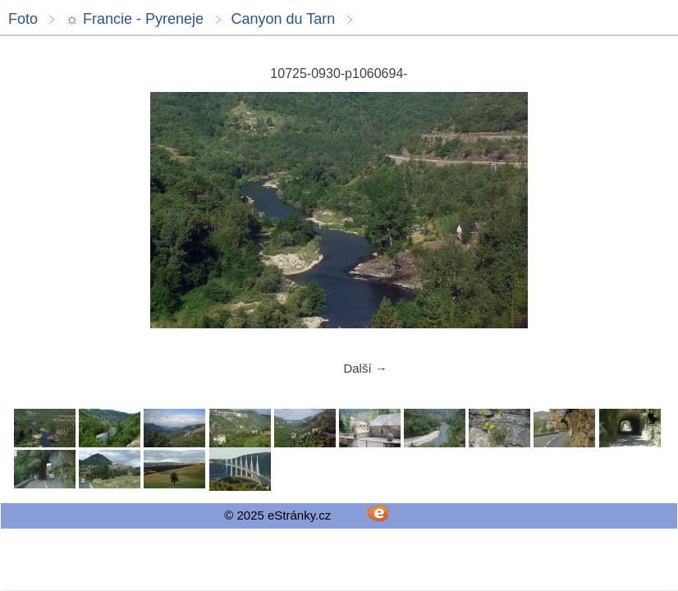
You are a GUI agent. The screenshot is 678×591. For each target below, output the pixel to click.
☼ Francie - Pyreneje (134, 19)
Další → (365, 368)
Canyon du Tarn (283, 19)
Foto (23, 19)
